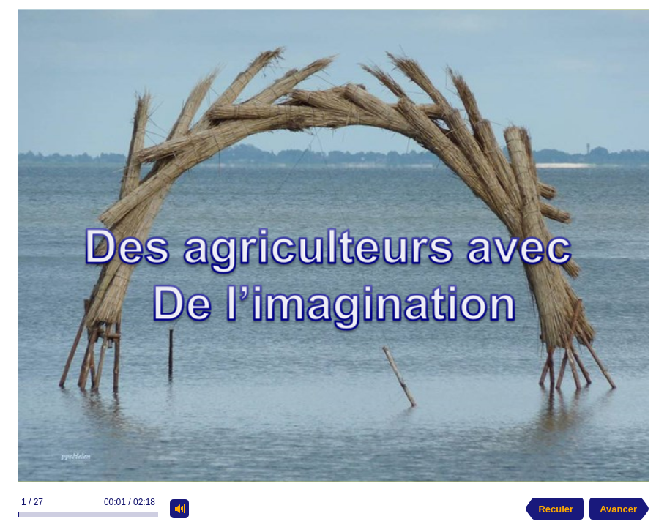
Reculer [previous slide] (555, 509)
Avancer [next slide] (618, 509)
